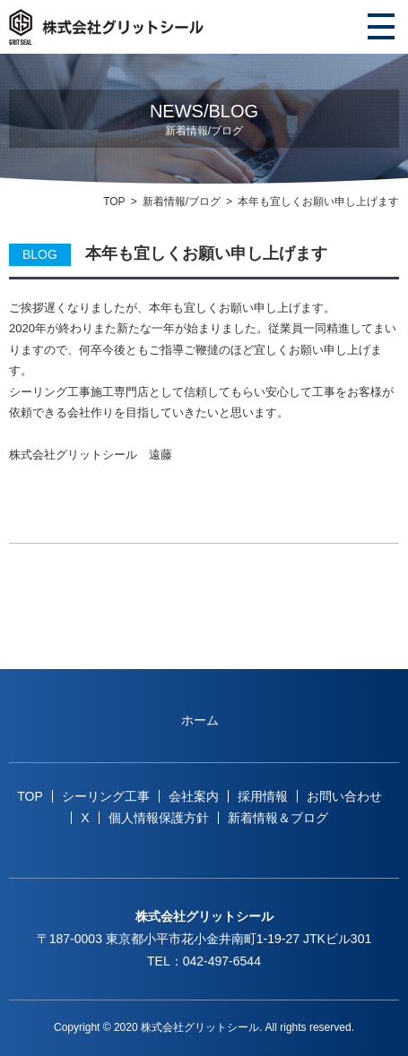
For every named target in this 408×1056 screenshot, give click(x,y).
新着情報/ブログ (182, 201)
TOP (114, 201)
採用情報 (263, 796)
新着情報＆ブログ (278, 818)
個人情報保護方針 (159, 818)
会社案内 (194, 796)
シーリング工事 (106, 796)
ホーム (200, 720)
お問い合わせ (344, 796)
